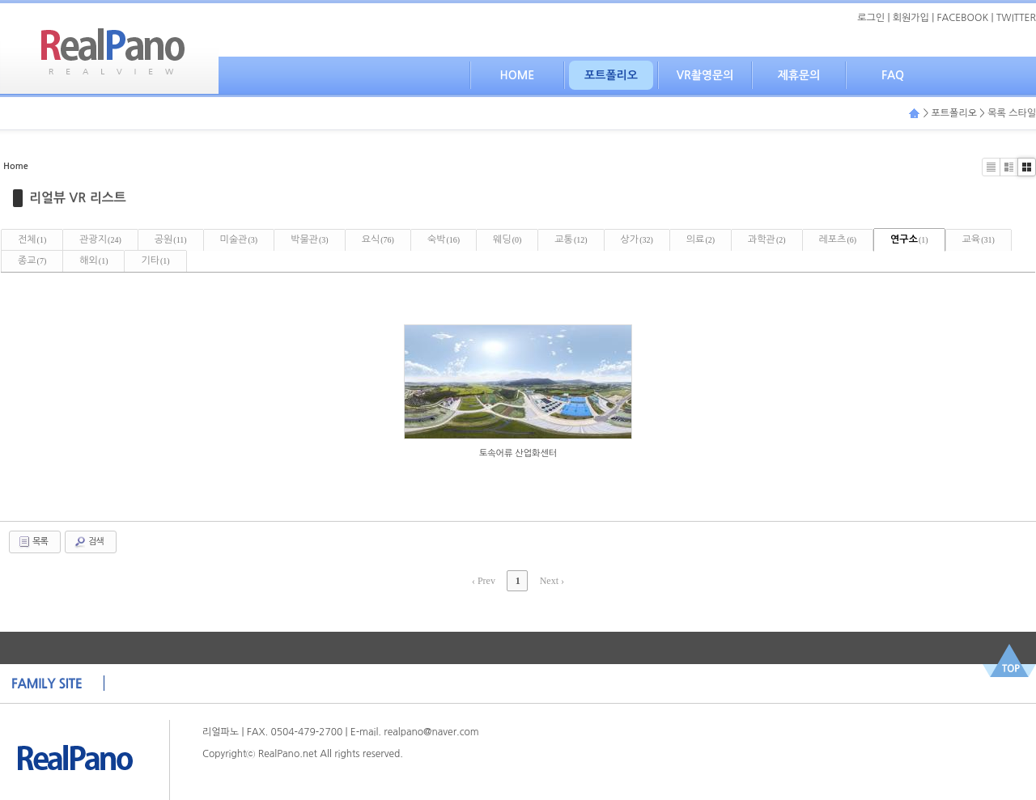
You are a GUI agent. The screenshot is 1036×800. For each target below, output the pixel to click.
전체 (32, 239)
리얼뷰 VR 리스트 (77, 198)
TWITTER (1016, 18)
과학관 (767, 239)
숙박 (443, 239)
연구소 (909, 239)
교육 (978, 239)
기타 (155, 260)
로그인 (871, 18)
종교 (32, 260)
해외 (93, 260)
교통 (570, 239)
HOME (517, 75)
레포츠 (838, 239)
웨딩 (507, 239)
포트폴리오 (611, 75)
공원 (171, 239)
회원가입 (911, 18)
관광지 (100, 239)
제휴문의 (799, 75)
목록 (33, 541)
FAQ (892, 75)
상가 (637, 239)
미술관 (239, 239)
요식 (378, 239)
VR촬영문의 (705, 75)
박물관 (310, 239)
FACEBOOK (963, 18)
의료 (700, 239)
